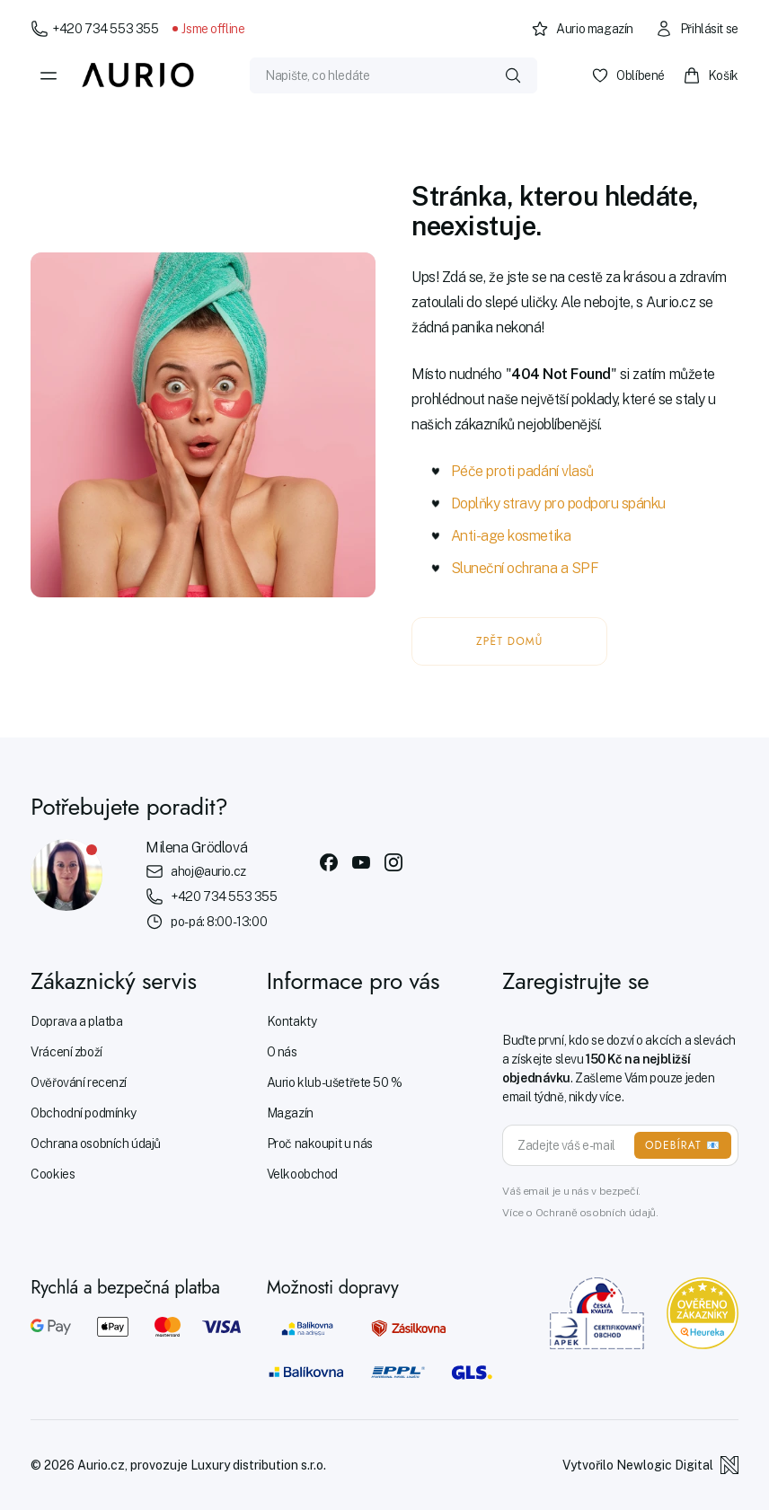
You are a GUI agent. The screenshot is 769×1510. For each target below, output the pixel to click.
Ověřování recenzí (79, 1082)
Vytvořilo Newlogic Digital (650, 1465)
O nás (282, 1052)
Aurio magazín (582, 29)
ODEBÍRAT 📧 (682, 1145)
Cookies (53, 1174)
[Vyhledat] (513, 75)
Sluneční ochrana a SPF (524, 568)
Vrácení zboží (66, 1052)
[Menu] (48, 75)
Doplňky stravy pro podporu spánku (558, 503)
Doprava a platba (76, 1021)
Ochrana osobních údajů (96, 1143)
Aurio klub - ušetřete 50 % (334, 1082)
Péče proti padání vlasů (522, 471)
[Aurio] (138, 75)
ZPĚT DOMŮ (510, 641)
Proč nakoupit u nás (320, 1143)
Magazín (290, 1113)
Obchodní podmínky (84, 1113)
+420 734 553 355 (94, 29)
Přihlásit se (696, 29)
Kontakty (292, 1021)
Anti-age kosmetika (510, 535)
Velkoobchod (302, 1174)
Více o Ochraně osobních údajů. (580, 1212)
